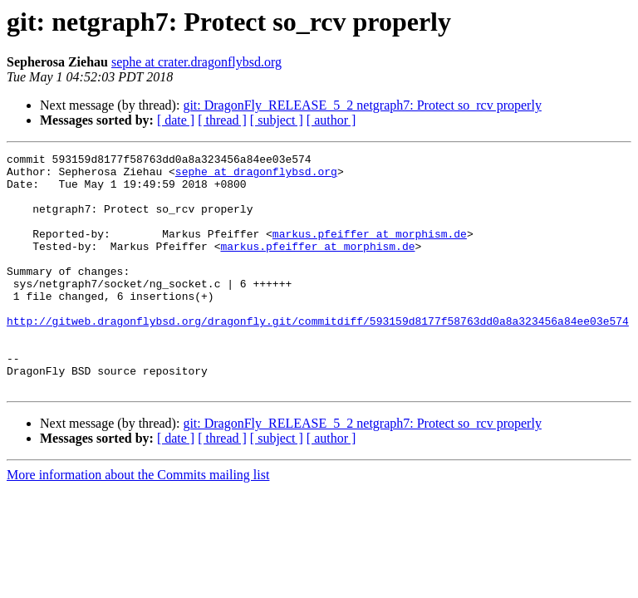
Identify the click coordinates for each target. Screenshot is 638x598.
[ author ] (331, 120)
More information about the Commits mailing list (138, 522)
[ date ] (175, 120)
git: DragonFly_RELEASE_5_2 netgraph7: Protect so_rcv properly (362, 105)
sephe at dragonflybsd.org (256, 176)
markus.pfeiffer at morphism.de (369, 250)
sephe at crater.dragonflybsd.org (196, 62)
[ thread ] (222, 120)
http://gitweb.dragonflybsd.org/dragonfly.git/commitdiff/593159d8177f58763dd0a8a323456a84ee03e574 (318, 355)
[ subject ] (276, 120)
